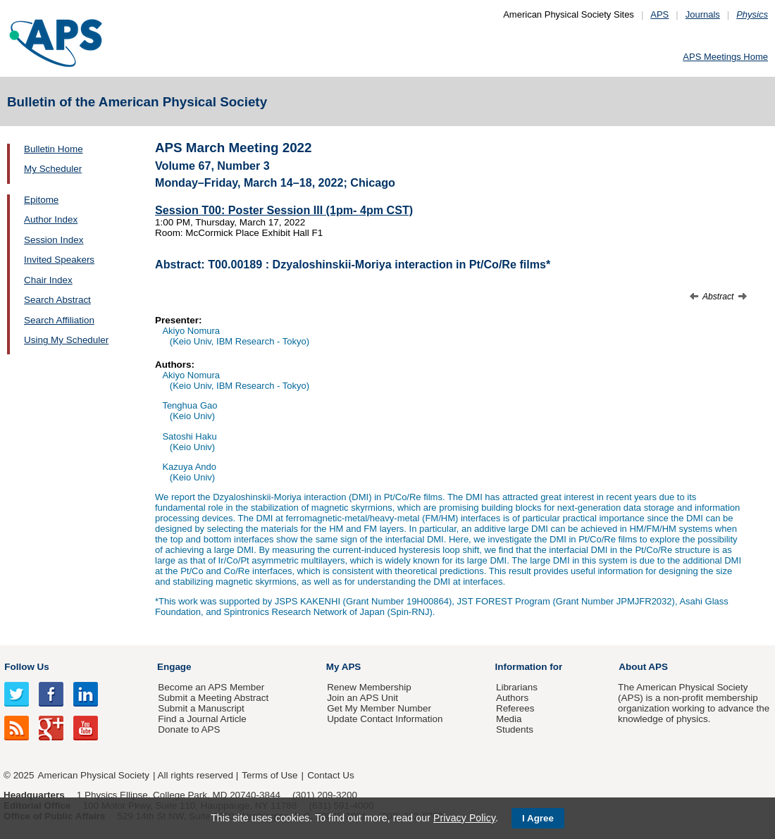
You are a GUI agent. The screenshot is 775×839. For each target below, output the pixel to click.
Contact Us (330, 775)
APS (659, 14)
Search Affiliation (59, 320)
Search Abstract (57, 299)
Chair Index (48, 280)
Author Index (51, 219)
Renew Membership (369, 687)
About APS (643, 666)
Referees (515, 708)
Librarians (517, 687)
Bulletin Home (53, 149)
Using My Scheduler (66, 340)
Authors (512, 697)
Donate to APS (189, 729)
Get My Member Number (379, 708)
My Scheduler (53, 168)
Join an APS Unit (362, 697)
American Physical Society (93, 775)
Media (509, 719)
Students (514, 729)
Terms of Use (269, 775)
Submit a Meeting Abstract (213, 697)
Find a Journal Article (202, 719)
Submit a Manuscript (201, 708)
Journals (703, 14)
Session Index (53, 240)
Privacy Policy (464, 818)
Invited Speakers (59, 259)
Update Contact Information (384, 719)
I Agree (538, 818)
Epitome (41, 199)
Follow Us (26, 666)
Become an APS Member (211, 687)
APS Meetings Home (725, 56)
